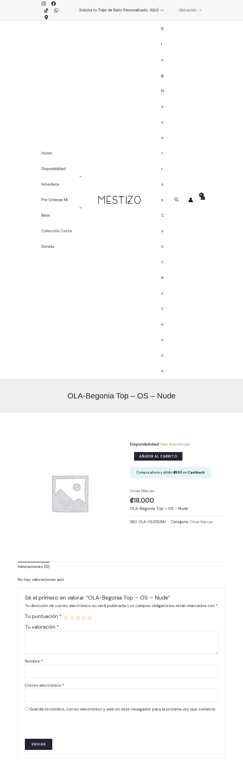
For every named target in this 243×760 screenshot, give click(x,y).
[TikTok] (46, 10)
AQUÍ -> (157, 10)
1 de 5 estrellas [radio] (66, 447)
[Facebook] (53, 3)
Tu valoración (42, 456)
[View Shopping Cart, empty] (202, 114)
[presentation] (60, 554)
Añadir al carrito (158, 285)
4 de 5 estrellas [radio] (84, 447)
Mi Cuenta (151, 669)
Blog (162, 36)
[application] (80, 99)
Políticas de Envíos (151, 696)
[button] (176, 114)
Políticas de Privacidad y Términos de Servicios (199, 747)
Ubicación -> (190, 10)
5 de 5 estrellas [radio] (90, 447)
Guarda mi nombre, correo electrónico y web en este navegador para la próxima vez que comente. (122, 540)
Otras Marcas (143, 319)
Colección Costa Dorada (55, 145)
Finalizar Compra (151, 676)
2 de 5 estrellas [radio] (72, 447)
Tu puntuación (43, 445)
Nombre (34, 490)
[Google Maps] (46, 17)
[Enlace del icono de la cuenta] (190, 114)
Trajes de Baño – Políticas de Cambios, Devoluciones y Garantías (151, 710)
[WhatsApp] (56, 10)
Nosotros (162, 83)
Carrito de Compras (151, 683)
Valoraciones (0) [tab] (34, 396)
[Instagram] (43, 3)
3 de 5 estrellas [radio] (78, 447)
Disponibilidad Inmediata (61, 98)
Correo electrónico (44, 515)
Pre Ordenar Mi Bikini (60, 122)
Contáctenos (162, 160)
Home (45, 75)
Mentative (76, 749)
